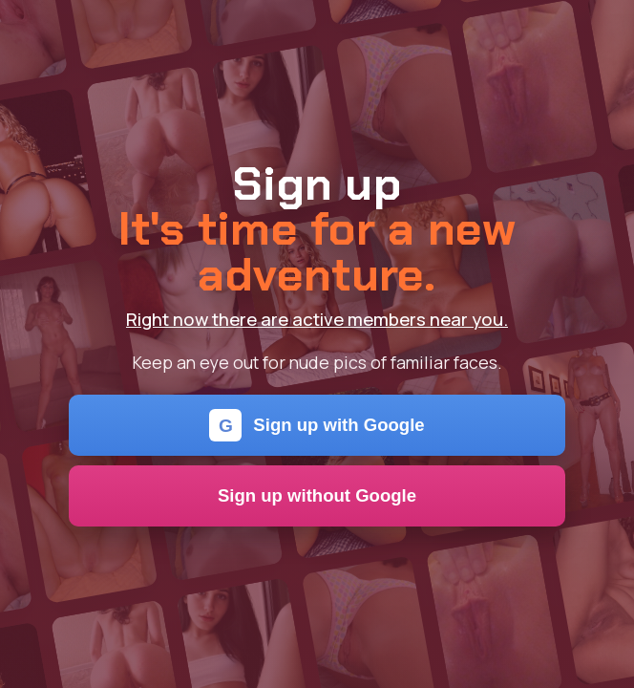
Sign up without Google (317, 495)
